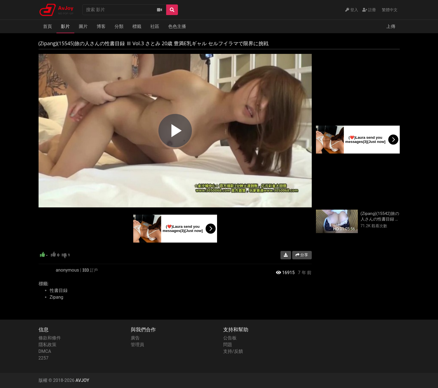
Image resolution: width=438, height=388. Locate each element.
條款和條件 (50, 338)
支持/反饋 (233, 351)
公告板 (230, 338)
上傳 (390, 26)
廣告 (135, 338)
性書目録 (59, 290)
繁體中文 (389, 10)
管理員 (137, 344)
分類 (119, 26)
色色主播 (177, 26)
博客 (101, 26)
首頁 (47, 26)
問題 (227, 344)
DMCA (45, 351)
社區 (154, 26)
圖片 (83, 26)
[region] (175, 130)
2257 (44, 358)
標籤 (136, 26)
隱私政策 (47, 344)
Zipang (56, 297)
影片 (65, 26)
